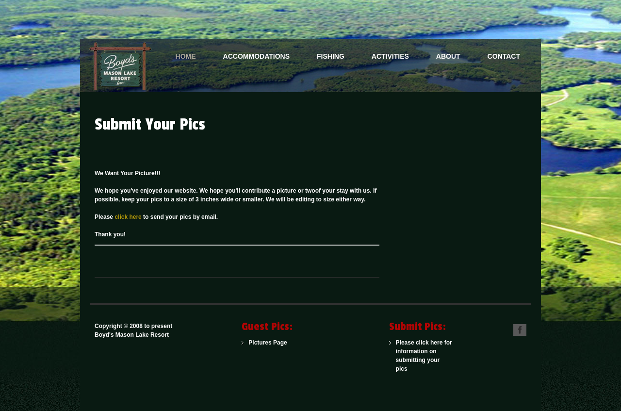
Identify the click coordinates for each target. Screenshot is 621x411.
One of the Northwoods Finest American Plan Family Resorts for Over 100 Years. (123, 65)
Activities (390, 56)
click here (127, 217)
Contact (504, 56)
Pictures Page (267, 342)
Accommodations (256, 56)
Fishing (330, 56)
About (448, 56)
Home (186, 56)
